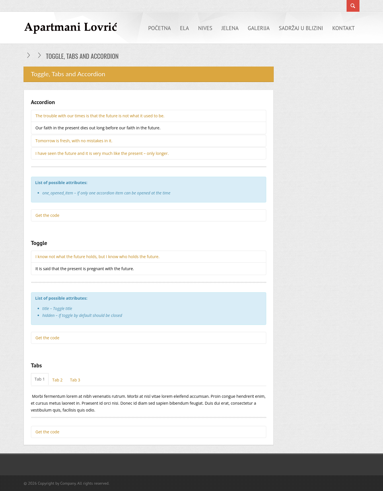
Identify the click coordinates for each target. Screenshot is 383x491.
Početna (159, 28)
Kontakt (343, 28)
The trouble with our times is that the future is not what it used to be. (100, 115)
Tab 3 (75, 380)
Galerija (259, 28)
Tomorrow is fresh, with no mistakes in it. (74, 140)
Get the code (47, 215)
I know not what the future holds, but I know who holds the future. (98, 256)
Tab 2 (57, 380)
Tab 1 (40, 379)
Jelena (230, 28)
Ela (184, 28)
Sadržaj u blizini (301, 28)
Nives (205, 28)
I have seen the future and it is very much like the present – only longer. (102, 153)
